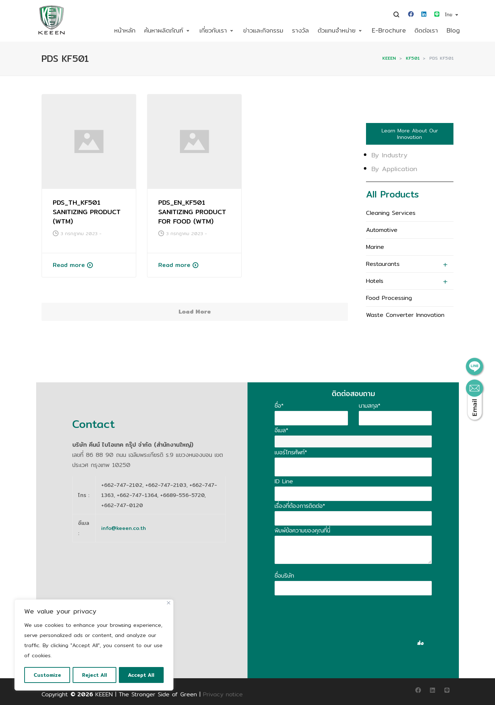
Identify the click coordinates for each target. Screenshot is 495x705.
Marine (375, 246)
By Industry (389, 155)
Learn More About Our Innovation (410, 134)
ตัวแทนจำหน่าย (337, 30)
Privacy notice (223, 694)
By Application (394, 168)
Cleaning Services (391, 212)
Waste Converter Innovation (405, 314)
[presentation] (329, 609)
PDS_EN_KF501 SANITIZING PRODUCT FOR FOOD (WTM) (192, 211)
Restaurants (383, 263)
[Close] (168, 603)
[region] (93, 645)
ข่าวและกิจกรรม (263, 30)
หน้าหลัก (124, 30)
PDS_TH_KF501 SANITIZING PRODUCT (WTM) (87, 211)
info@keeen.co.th (123, 528)
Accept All (141, 675)
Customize (47, 675)
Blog (453, 30)
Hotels (374, 280)
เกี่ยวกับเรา (213, 30)
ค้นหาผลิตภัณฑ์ (163, 30)
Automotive (381, 229)
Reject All (95, 675)
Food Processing (389, 297)
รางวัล (300, 30)
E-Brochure (389, 30)
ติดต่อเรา (426, 30)
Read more (69, 264)
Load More (194, 311)
